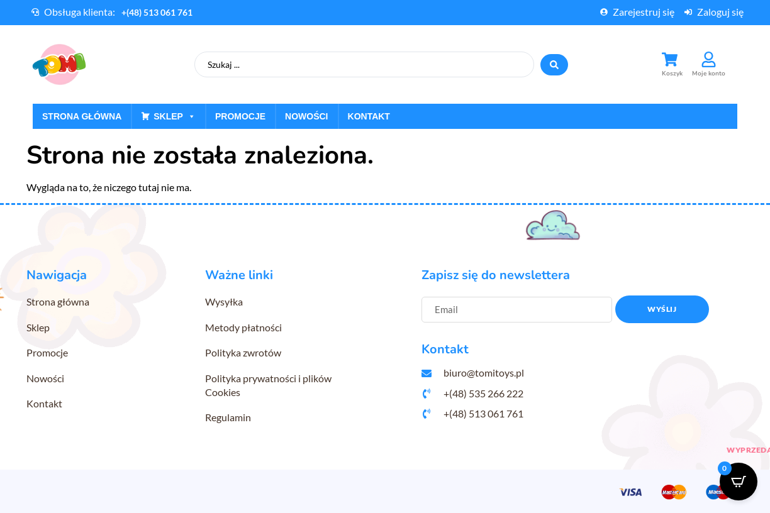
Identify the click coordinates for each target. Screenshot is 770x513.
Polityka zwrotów (243, 352)
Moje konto (708, 73)
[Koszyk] (670, 59)
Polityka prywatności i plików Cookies (268, 385)
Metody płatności (243, 327)
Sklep (174, 116)
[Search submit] (554, 64)
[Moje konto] (709, 59)
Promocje (240, 116)
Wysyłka (224, 301)
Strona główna (81, 116)
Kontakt (369, 116)
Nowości (306, 116)
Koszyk (672, 73)
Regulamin (228, 417)
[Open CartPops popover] (738, 481)
